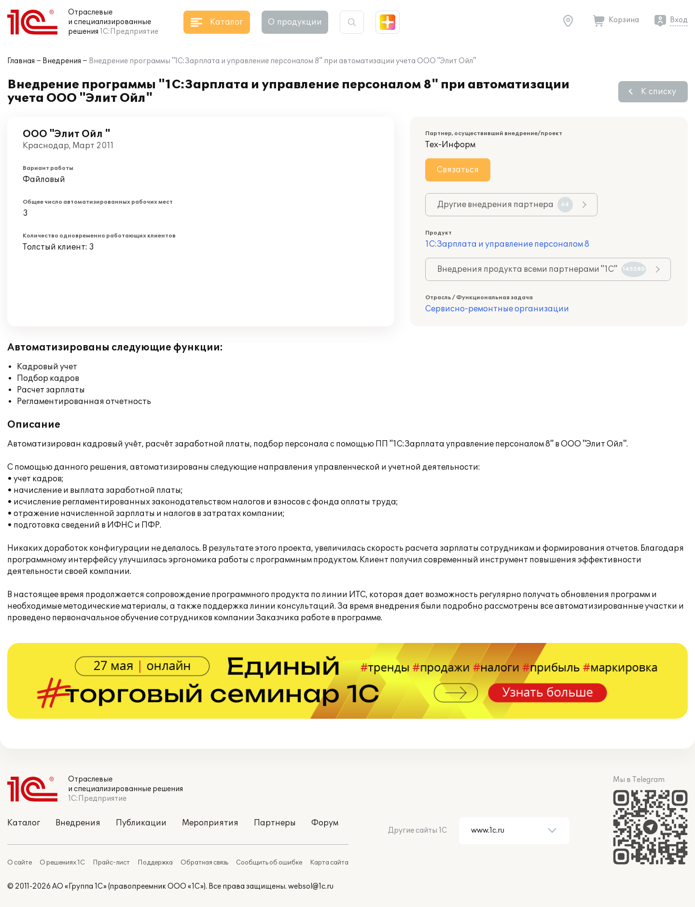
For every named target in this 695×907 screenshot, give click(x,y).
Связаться (458, 170)
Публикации (141, 823)
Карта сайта (329, 862)
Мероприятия (210, 823)
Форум (324, 823)
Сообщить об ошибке (269, 862)
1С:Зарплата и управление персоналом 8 (507, 244)
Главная (21, 61)
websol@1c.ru (311, 886)
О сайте (19, 862)
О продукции (295, 22)
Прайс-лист (111, 862)
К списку (658, 92)
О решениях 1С (62, 862)
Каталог (23, 823)
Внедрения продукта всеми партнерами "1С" (541, 269)
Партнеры (275, 823)
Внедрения (61, 61)
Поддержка (155, 862)
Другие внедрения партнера (505, 204)
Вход (679, 20)
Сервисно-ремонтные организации (497, 309)
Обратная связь (204, 862)
